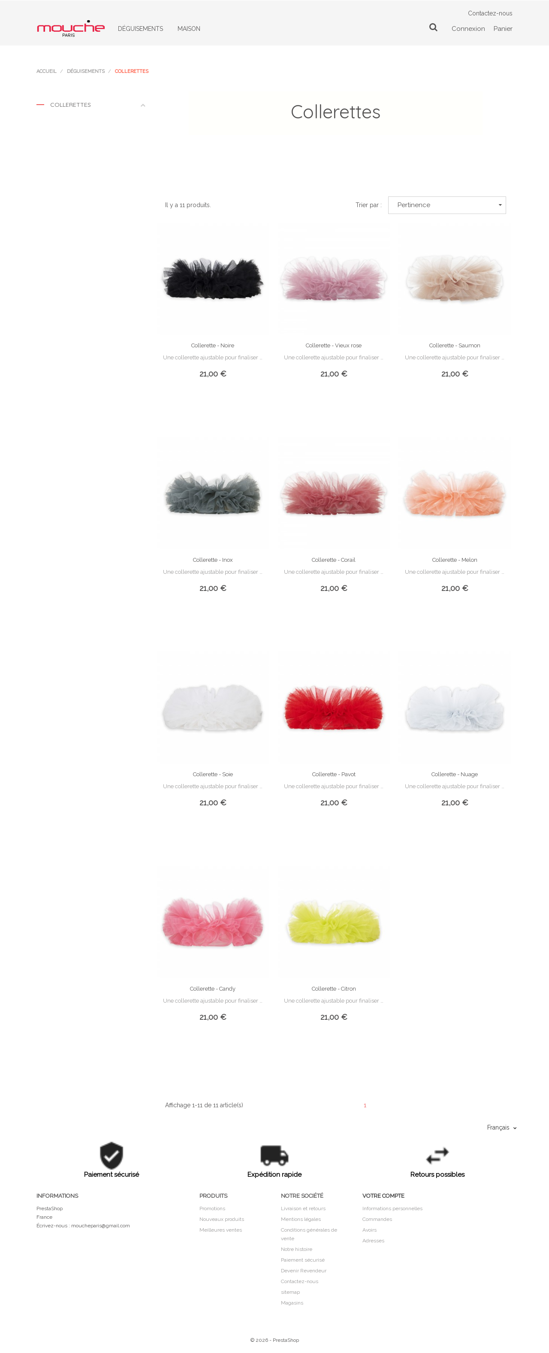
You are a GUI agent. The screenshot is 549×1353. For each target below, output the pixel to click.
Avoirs (369, 1230)
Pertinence (450, 205)
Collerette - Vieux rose (334, 345)
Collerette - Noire (212, 345)
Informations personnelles (392, 1208)
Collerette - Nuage (454, 774)
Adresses (373, 1241)
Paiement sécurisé (303, 1260)
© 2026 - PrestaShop (274, 1340)
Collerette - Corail (334, 560)
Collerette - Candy (212, 988)
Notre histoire (296, 1249)
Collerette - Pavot (334, 774)
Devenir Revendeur (303, 1271)
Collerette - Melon (454, 560)
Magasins (292, 1303)
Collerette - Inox (213, 560)
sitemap (290, 1292)
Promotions (212, 1208)
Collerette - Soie (213, 774)
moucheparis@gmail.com (100, 1226)
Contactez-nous (490, 13)
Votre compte (383, 1196)
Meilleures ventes (220, 1230)
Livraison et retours (303, 1208)
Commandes (377, 1219)
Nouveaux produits (221, 1219)
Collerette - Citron (334, 988)
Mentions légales (301, 1219)
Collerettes (91, 106)
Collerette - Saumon (454, 345)
